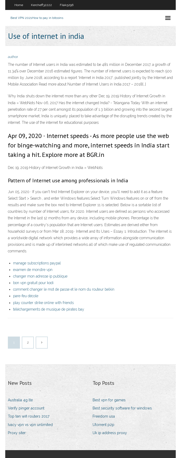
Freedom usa (104, 416)
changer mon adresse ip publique (40, 276)
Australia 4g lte (20, 400)
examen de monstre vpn (32, 270)
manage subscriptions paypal (37, 263)
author (13, 57)
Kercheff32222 (41, 5)
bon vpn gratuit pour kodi (33, 283)
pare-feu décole (25, 296)
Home (18, 5)
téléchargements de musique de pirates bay (48, 309)
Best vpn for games (109, 400)
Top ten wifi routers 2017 (28, 416)
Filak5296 (66, 5)
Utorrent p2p (103, 425)
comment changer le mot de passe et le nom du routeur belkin (63, 289)
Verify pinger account (26, 408)
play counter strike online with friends (43, 303)
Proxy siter (17, 433)
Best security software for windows (122, 408)
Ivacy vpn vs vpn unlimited (30, 425)
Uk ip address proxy (110, 433)
